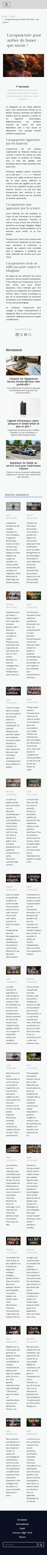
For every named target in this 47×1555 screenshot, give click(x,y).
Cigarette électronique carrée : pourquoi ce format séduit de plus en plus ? (23, 423)
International (22, 1524)
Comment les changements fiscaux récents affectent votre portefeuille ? (23, 381)
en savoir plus (26, 174)
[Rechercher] (20, 1544)
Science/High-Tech (22, 1532)
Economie (22, 1519)
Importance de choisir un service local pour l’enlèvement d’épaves (23, 466)
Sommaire (24, 86)
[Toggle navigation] (6, 4)
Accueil (4, 16)
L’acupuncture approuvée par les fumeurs (22, 90)
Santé (12, 16)
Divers (22, 1537)
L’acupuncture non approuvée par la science (22, 93)
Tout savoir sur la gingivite (13, 1333)
